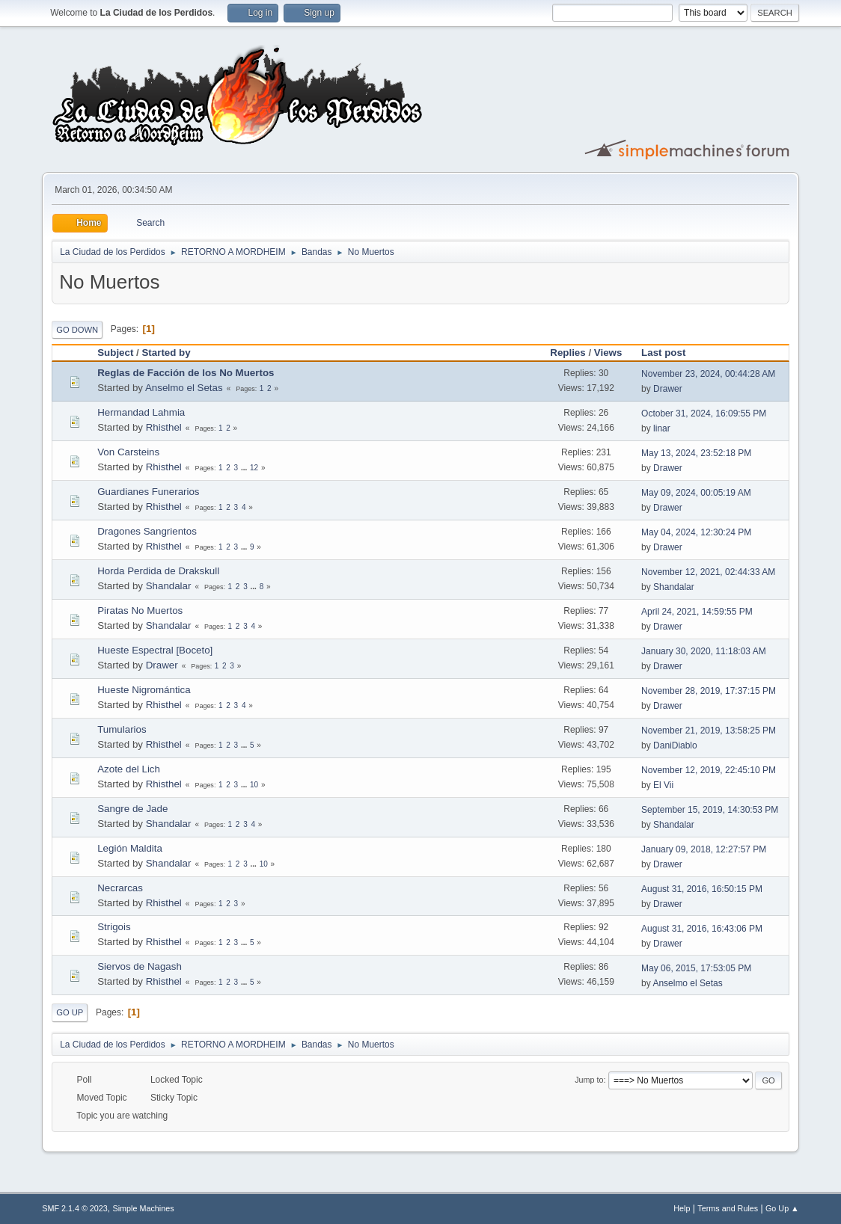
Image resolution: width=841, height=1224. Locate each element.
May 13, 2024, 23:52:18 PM (696, 453)
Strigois (113, 926)
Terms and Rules (727, 1208)
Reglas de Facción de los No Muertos (185, 372)
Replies (567, 352)
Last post (670, 352)
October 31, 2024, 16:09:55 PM (703, 413)
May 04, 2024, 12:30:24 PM (696, 532)
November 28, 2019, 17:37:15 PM (708, 691)
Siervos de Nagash (139, 966)
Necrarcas (120, 888)
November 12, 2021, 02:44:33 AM (708, 572)
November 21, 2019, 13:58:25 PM (708, 730)
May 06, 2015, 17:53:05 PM (696, 968)
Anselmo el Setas (184, 387)
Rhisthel (164, 427)
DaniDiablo (675, 745)
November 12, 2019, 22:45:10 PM (708, 770)
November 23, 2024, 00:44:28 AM (708, 374)
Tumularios (121, 729)
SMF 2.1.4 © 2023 (75, 1208)
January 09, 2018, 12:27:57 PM (703, 849)
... (245, 468)
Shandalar (169, 585)
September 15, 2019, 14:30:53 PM (709, 810)
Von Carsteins (128, 452)
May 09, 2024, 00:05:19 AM (696, 493)
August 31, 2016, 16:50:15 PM (701, 889)
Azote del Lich (128, 769)
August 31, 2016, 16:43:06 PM (701, 928)
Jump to (589, 1079)
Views (608, 352)
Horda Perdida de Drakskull (158, 570)
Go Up (69, 1012)
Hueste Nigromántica (143, 689)
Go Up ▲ (782, 1208)
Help (681, 1208)
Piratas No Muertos (140, 610)
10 (254, 785)
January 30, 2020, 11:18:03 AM (703, 651)
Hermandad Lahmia (141, 412)
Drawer (667, 389)
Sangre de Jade (132, 808)
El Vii (663, 785)
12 (254, 468)
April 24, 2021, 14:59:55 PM (697, 611)
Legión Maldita (129, 848)
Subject (115, 352)
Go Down (77, 329)
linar (661, 428)
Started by (165, 352)
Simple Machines (143, 1208)
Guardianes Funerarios (148, 491)
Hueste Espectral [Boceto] (154, 650)
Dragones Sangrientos (147, 531)
